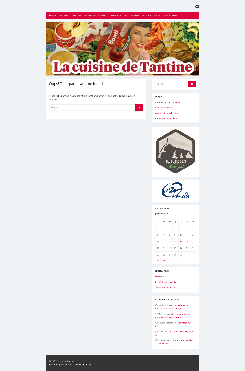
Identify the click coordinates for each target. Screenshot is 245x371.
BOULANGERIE (132, 15)
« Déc (157, 260)
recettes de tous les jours (167, 113)
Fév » (164, 260)
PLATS (76, 15)
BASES (146, 15)
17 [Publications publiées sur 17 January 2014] (181, 241)
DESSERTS (88, 15)
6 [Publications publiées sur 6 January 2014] (157, 235)
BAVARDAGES (170, 15)
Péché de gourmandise (166, 282)
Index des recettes (164, 107)
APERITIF (52, 15)
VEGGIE (101, 15)
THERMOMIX (115, 15)
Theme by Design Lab (85, 364)
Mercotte (159, 276)
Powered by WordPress (60, 364)
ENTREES (64, 15)
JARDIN (157, 15)
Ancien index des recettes (167, 102)
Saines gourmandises (165, 287)
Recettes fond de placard (167, 118)
